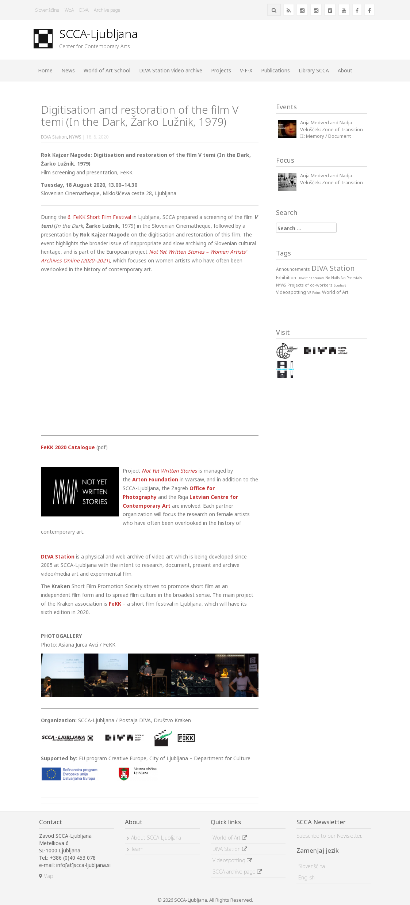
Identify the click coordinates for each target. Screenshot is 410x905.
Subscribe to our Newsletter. (329, 835)
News (68, 70)
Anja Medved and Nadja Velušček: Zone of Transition (331, 179)
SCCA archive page (237, 871)
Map (46, 875)
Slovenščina (47, 10)
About (345, 70)
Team (137, 848)
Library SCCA (314, 70)
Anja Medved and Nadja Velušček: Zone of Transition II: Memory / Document (331, 129)
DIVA (84, 10)
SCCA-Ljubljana (98, 33)
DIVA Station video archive (170, 70)
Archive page (107, 10)
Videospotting (232, 860)
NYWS (75, 137)
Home (45, 70)
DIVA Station (54, 137)
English (306, 877)
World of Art (229, 837)
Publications (275, 70)
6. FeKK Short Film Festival (99, 216)
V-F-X (246, 70)
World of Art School (107, 70)
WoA (69, 10)
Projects (221, 70)
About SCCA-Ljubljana (156, 837)
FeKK (115, 603)
